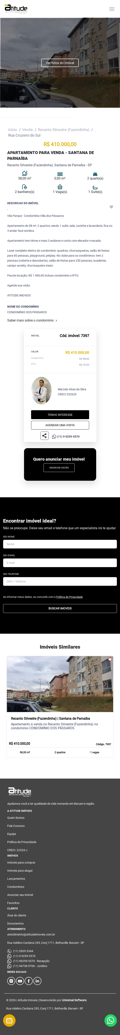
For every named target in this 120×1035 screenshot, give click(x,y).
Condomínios (15, 886)
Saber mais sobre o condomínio (32, 320)
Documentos (15, 923)
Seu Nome (9, 537)
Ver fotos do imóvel (60, 63)
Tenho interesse (60, 414)
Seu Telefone (11, 574)
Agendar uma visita (60, 425)
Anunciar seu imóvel (20, 895)
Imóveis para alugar (20, 870)
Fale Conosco (16, 826)
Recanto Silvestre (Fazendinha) (63, 129)
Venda (27, 129)
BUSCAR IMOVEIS (60, 608)
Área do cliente (16, 915)
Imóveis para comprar (21, 862)
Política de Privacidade (69, 597)
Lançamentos (16, 878)
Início (12, 129)
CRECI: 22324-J (17, 850)
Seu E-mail (9, 555)
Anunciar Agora (59, 467)
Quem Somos (15, 817)
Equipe (11, 834)
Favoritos (13, 903)
